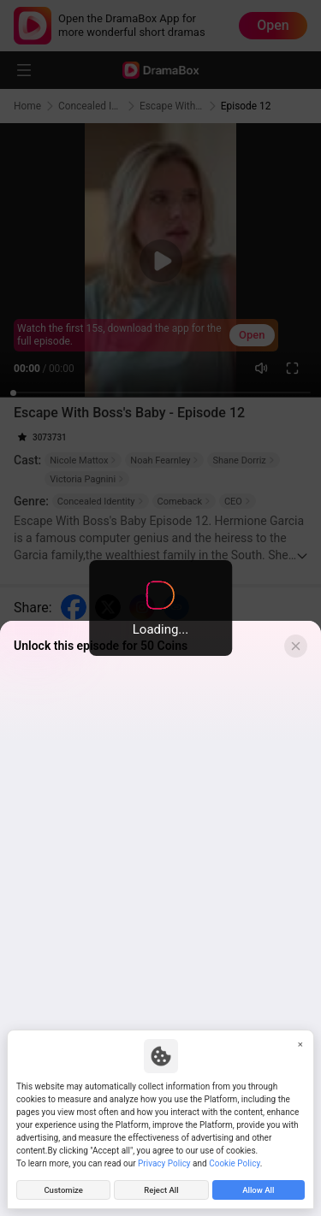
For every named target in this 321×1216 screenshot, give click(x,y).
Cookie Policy (234, 1163)
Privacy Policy (164, 1163)
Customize (63, 1190)
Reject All (161, 1190)
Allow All (258, 1190)
